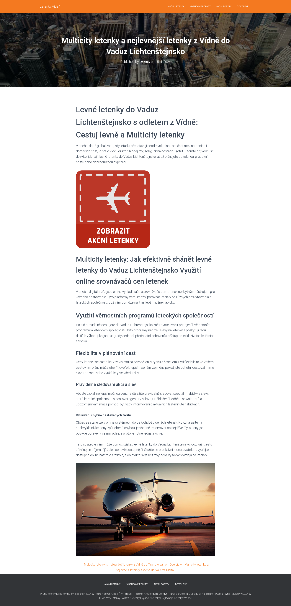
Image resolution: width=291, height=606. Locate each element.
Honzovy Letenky (110, 597)
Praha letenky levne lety (53, 593)
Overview (178, 564)
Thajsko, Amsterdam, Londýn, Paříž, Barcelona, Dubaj (164, 593)
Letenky (155, 597)
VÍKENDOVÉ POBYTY (200, 6)
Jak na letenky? (206, 593)
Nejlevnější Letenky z (173, 597)
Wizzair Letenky (131, 597)
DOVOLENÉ (243, 6)
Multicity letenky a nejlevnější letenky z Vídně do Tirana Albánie (123, 564)
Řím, (121, 593)
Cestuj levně (223, 593)
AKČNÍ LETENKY (176, 6)
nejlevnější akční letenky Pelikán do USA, (90, 593)
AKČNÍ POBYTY (223, 6)
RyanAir (146, 597)
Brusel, (128, 593)
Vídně (188, 597)
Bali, (115, 593)
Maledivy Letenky (241, 593)
